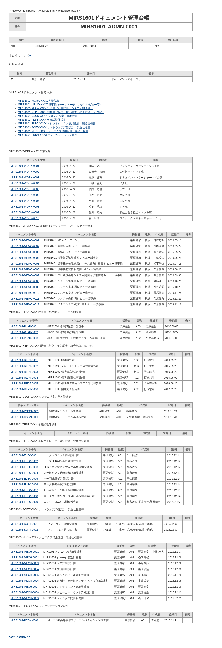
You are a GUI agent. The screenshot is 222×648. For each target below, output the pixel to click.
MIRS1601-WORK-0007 (25, 200)
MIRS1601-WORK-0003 (25, 177)
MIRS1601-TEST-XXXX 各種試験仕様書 (42, 119)
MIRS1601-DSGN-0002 (25, 417)
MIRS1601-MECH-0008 (25, 592)
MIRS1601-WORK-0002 (25, 171)
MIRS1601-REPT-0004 (24, 377)
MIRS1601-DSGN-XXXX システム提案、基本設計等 (40, 396)
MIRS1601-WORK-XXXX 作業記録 (38, 100)
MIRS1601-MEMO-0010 (25, 292)
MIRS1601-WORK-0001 (25, 165)
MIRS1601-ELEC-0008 (24, 496)
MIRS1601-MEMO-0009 (25, 287)
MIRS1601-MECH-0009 (25, 598)
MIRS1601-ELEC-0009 (24, 502)
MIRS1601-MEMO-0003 (25, 252)
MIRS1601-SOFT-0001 (24, 524)
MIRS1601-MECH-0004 (25, 569)
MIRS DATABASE (19, 637)
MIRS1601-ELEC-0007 (24, 490)
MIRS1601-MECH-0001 (25, 551)
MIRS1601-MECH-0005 (25, 575)
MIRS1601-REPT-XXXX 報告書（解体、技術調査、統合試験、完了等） (61, 112)
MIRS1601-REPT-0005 (24, 383)
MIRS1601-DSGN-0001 (25, 411)
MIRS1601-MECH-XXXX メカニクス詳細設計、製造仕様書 (53, 131)
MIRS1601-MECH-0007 (25, 586)
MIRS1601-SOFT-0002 (24, 529)
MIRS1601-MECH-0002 (25, 557)
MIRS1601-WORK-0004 (25, 183)
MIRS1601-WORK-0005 (25, 189)
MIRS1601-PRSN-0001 (24, 620)
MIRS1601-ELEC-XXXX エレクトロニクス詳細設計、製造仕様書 (57, 123)
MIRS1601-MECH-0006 (25, 580)
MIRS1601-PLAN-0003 (24, 338)
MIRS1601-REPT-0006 (24, 389)
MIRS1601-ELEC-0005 (24, 478)
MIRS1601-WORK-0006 (25, 195)
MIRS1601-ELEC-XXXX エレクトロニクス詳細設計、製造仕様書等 (49, 440)
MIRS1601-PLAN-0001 (24, 326)
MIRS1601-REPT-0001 (24, 360)
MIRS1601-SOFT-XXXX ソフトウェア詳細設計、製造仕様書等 (46, 509)
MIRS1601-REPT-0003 (24, 371)
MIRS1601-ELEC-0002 (24, 461)
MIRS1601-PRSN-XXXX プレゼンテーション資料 (47, 135)
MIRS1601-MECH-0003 (25, 563)
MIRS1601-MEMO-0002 (25, 246)
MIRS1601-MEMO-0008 (25, 281)
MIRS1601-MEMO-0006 (25, 269)
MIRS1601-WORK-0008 (25, 206)
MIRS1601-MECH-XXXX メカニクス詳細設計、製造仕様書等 (45, 537)
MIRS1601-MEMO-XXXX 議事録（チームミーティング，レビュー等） (60, 104)
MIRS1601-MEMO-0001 (25, 240)
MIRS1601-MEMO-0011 (25, 298)
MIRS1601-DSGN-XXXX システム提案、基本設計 (48, 116)
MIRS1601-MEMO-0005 (25, 263)
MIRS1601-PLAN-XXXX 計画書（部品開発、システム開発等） (55, 108)
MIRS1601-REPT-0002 (24, 366)
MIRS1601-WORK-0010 (25, 218)
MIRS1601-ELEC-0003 (24, 467)
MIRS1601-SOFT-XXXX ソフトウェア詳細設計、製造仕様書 (54, 127)
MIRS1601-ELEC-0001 (24, 455)
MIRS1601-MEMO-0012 (25, 304)
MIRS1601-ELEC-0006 (24, 484)
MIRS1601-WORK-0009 (25, 212)
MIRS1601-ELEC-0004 (24, 472)
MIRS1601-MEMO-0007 (25, 275)
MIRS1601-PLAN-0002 (24, 332)
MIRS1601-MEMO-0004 (25, 258)
